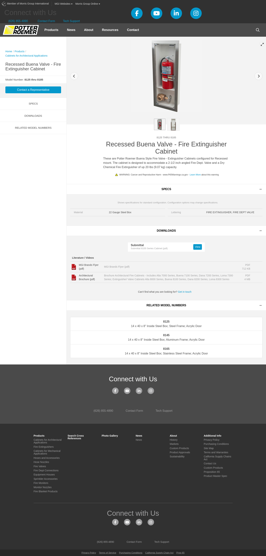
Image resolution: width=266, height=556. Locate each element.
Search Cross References (76, 437)
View (197, 246)
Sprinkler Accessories (46, 479)
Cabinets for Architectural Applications (26, 55)
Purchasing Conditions (216, 444)
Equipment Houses (44, 474)
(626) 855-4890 (16, 21)
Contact (133, 30)
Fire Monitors (41, 483)
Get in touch (186, 291)
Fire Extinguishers (44, 447)
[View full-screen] (262, 44)
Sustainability (177, 456)
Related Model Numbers (33, 127)
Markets (174, 444)
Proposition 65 (212, 472)
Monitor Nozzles (43, 487)
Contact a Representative (33, 89)
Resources (110, 30)
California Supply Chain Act (159, 552)
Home (8, 51)
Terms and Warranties (216, 452)
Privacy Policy (211, 440)
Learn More (195, 174)
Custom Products (179, 448)
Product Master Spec (215, 476)
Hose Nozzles (41, 462)
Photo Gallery (110, 435)
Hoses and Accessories (47, 458)
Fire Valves (40, 466)
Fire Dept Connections (46, 470)
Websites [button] (64, 4)
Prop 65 (180, 552)
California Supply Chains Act (217, 458)
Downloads (33, 115)
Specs (33, 103)
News (71, 30)
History (174, 440)
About (88, 30)
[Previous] (74, 76)
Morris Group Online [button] (87, 3)
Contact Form (44, 21)
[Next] (258, 76)
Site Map (209, 448)
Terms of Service (107, 552)
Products (51, 30)
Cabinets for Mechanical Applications (47, 452)
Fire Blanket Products (46, 491)
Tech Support (70, 21)
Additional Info (212, 435)
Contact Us (210, 463)
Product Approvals (180, 452)
